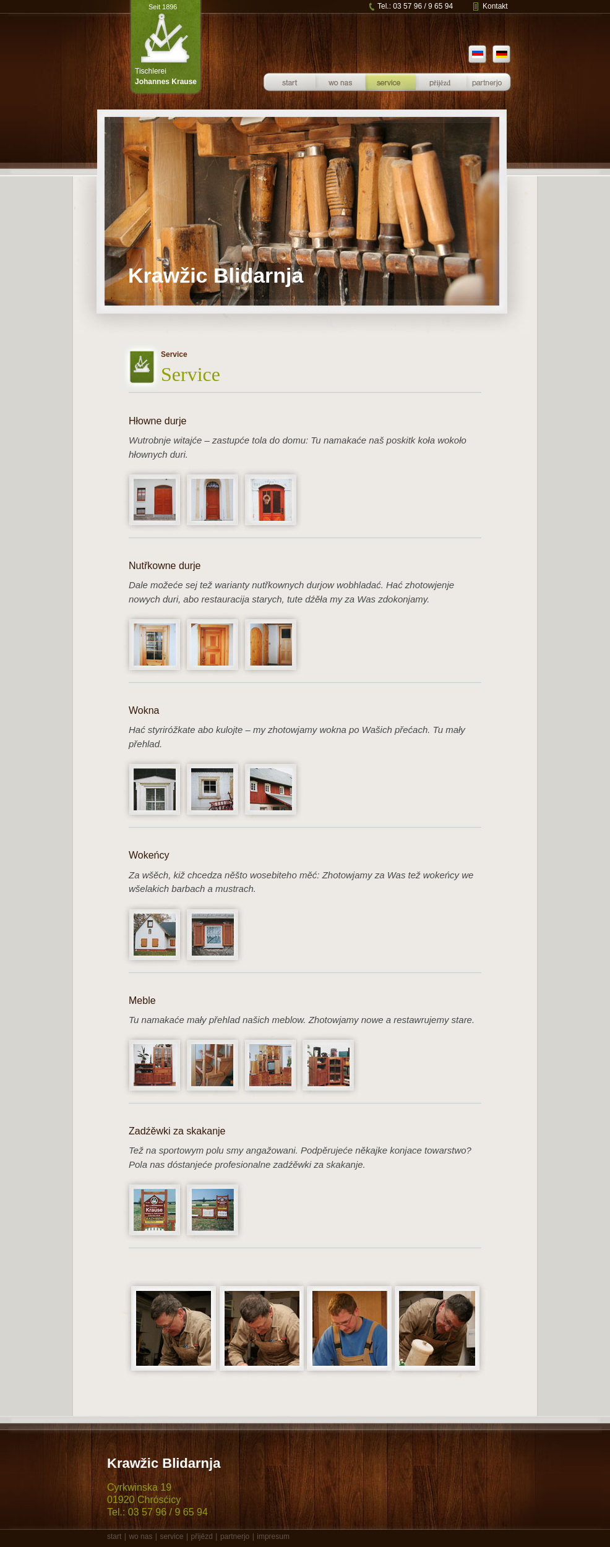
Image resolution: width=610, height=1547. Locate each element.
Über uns (340, 92)
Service (390, 92)
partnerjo (234, 1536)
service (171, 1536)
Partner (488, 92)
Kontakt (495, 6)
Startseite (289, 92)
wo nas (140, 1536)
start (114, 1536)
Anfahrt (441, 92)
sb (475, 57)
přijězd (201, 1536)
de (507, 57)
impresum (273, 1536)
